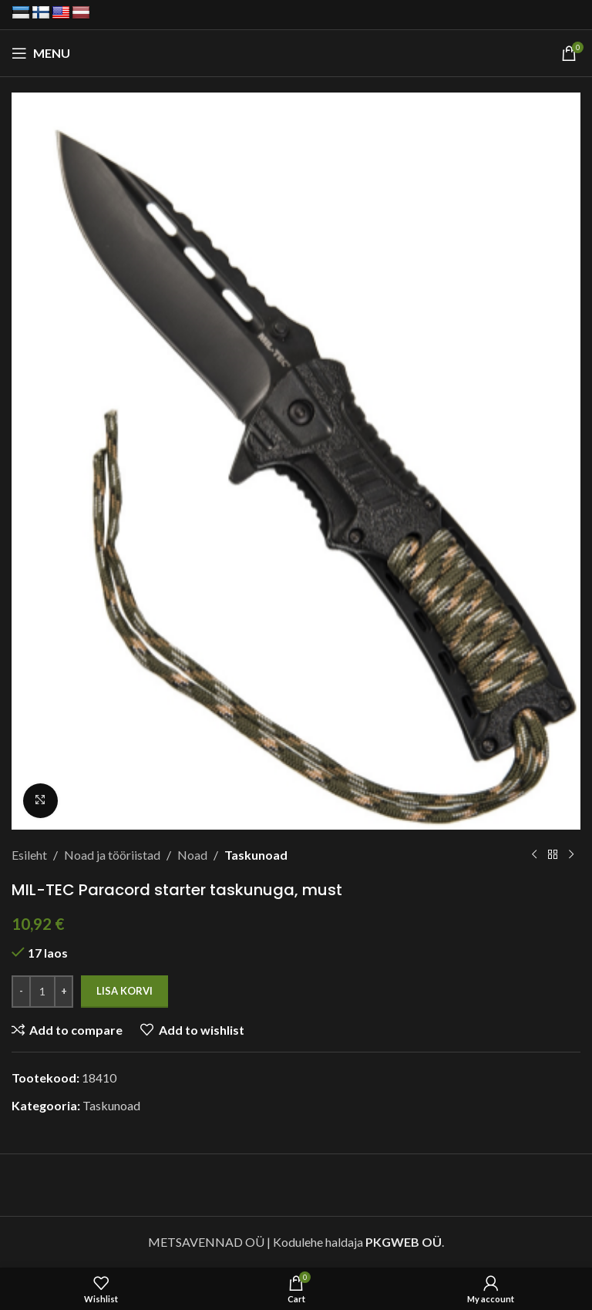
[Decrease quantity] (21, 991)
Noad (192, 854)
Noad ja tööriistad (112, 854)
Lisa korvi (124, 990)
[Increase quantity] (63, 991)
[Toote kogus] (42, 991)
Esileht (29, 854)
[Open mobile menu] (41, 53)
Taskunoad (256, 854)
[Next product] (571, 854)
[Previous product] (534, 854)
